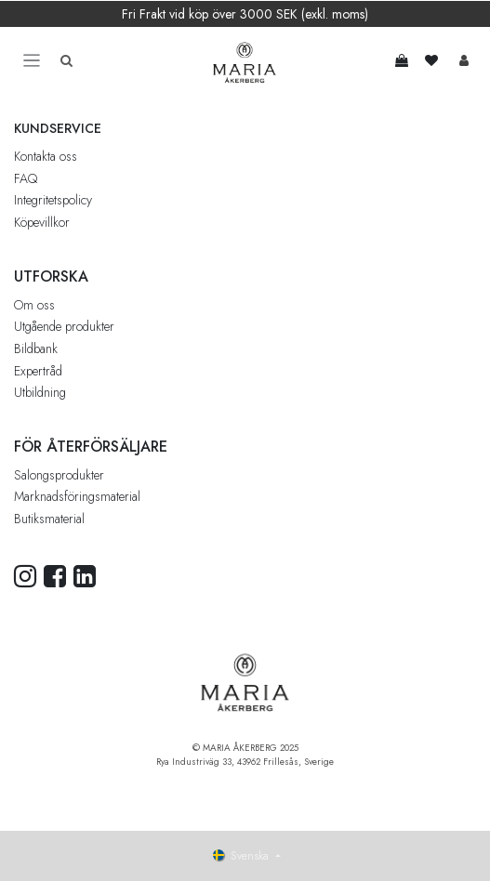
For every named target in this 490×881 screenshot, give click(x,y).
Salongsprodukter (59, 475)
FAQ (25, 178)
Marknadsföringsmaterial (77, 496)
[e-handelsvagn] (402, 60)
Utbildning (40, 392)
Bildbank (36, 348)
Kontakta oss (45, 156)
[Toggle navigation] (31, 61)
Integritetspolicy (53, 200)
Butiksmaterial (49, 518)
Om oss (34, 305)
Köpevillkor (42, 222)
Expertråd (38, 371)
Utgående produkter (64, 326)
